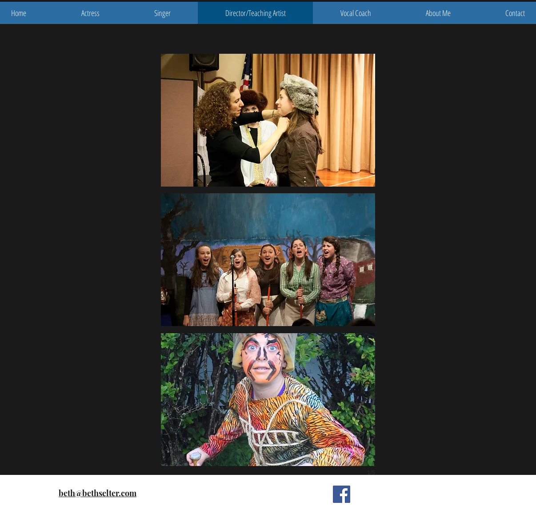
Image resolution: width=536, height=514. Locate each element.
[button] (268, 120)
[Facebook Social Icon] (341, 494)
